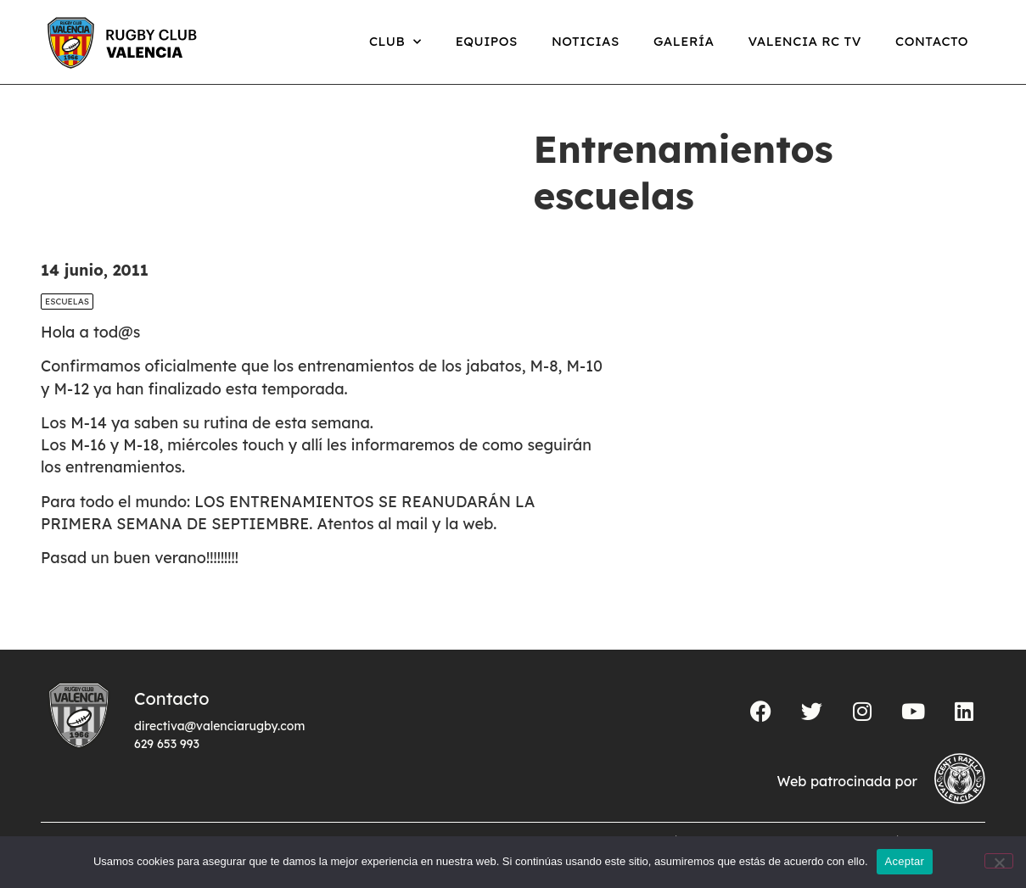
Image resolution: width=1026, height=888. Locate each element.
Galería (684, 41)
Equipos (487, 41)
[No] (998, 860)
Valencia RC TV (804, 41)
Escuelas (67, 301)
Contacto (931, 41)
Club (395, 42)
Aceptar (905, 861)
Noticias (586, 41)
